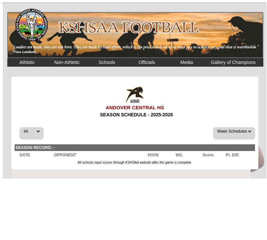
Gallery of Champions (233, 62)
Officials (147, 62)
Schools (107, 62)
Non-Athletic (66, 62)
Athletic (27, 62)
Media (186, 62)
